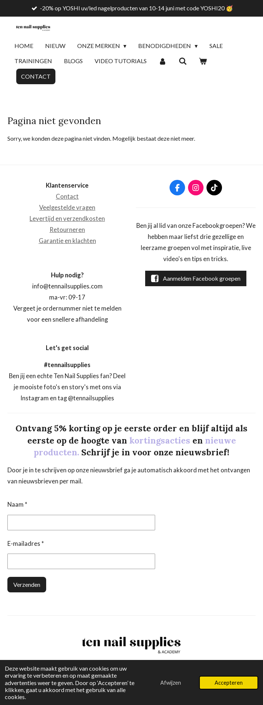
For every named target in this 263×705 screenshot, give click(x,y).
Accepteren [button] (229, 683)
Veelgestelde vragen (67, 207)
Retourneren (67, 229)
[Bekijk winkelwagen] (203, 61)
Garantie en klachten (67, 240)
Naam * (17, 505)
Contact (67, 196)
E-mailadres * (25, 543)
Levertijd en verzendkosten (67, 218)
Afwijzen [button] (170, 683)
